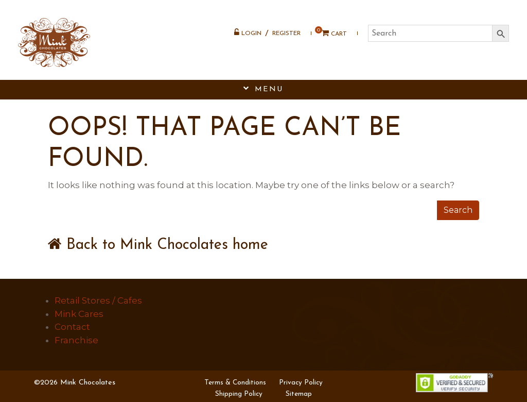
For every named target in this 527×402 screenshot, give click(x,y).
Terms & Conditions (235, 382)
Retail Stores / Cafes (98, 300)
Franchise (76, 340)
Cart (330, 33)
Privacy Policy (301, 382)
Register (286, 33)
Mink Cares (79, 314)
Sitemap (299, 394)
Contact (72, 327)
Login (247, 32)
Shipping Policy (238, 394)
